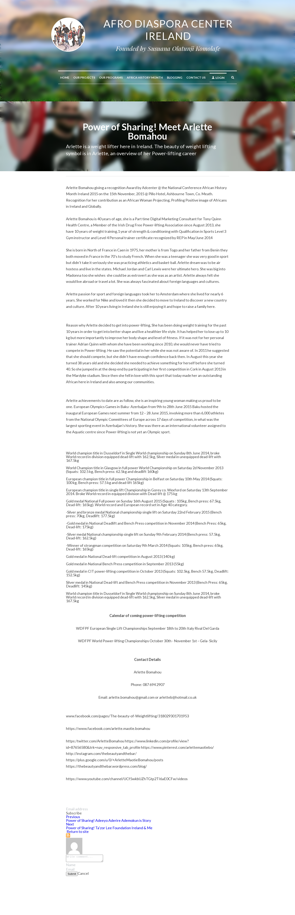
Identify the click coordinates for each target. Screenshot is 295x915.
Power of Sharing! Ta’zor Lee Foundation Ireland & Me (109, 828)
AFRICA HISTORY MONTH (145, 77)
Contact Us (195, 77)
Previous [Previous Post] (73, 816)
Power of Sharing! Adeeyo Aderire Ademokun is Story (108, 820)
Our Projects (84, 77)
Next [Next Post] (70, 824)
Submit (72, 875)
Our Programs (111, 77)
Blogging (174, 77)
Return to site (77, 831)
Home (64, 77)
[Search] (233, 78)
